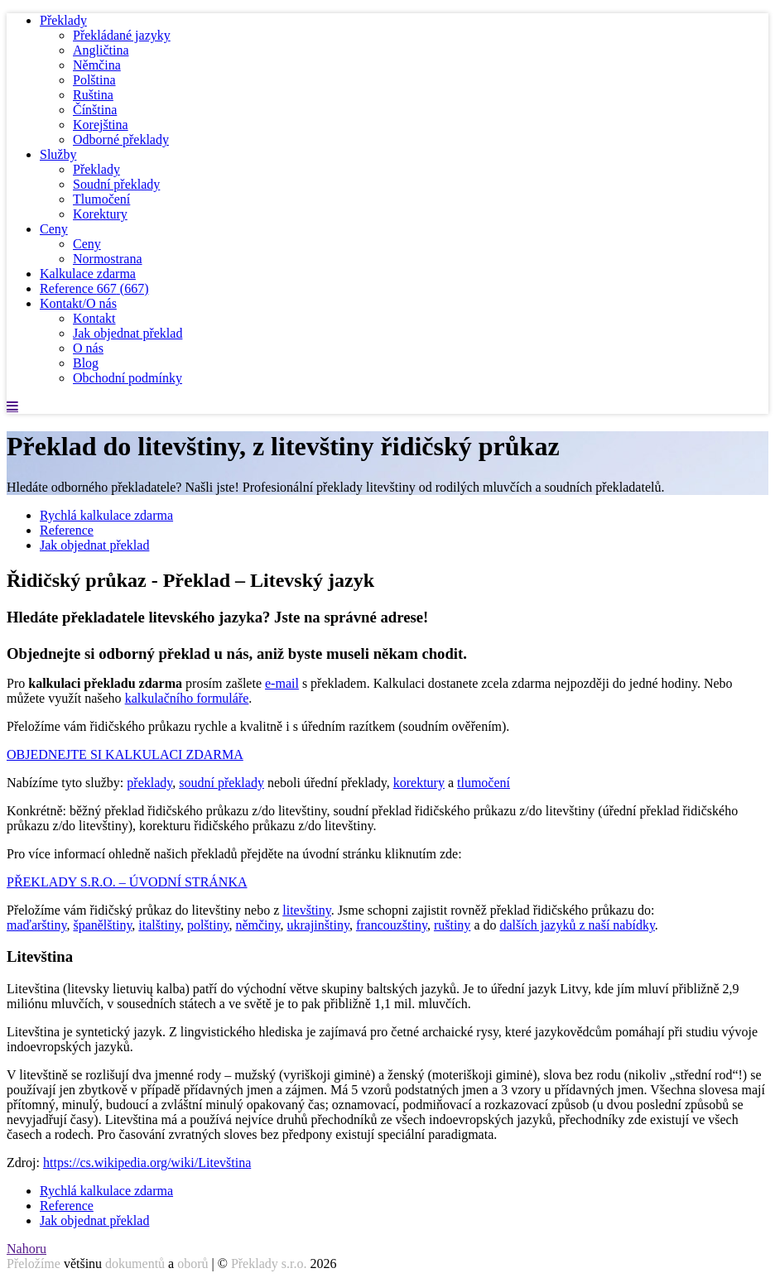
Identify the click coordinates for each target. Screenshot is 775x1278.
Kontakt (94, 318)
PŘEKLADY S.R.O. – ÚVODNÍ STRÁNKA (127, 882)
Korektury (100, 214)
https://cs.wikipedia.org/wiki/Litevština (147, 1162)
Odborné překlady (121, 139)
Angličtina (101, 50)
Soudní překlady (116, 184)
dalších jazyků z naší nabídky (576, 925)
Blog (86, 363)
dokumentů (135, 1263)
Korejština (100, 125)
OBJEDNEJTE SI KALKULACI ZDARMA (125, 754)
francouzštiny (391, 925)
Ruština (93, 95)
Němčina (97, 65)
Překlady (63, 20)
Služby (58, 154)
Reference (94, 288)
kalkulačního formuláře (187, 698)
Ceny (54, 229)
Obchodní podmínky (127, 378)
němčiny (257, 925)
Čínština (95, 110)
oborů (192, 1263)
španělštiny (102, 925)
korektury (419, 783)
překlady (149, 783)
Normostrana (107, 259)
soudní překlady (221, 783)
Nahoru (26, 1249)
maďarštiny (36, 925)
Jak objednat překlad (127, 333)
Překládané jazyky (122, 35)
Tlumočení (101, 199)
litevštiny (306, 910)
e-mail (282, 683)
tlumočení (483, 783)
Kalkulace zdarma (88, 274)
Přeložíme (33, 1263)
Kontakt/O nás (78, 303)
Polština (94, 80)
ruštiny (452, 925)
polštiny (208, 925)
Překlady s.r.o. (269, 1263)
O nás (88, 348)
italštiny (159, 925)
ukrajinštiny (317, 925)
